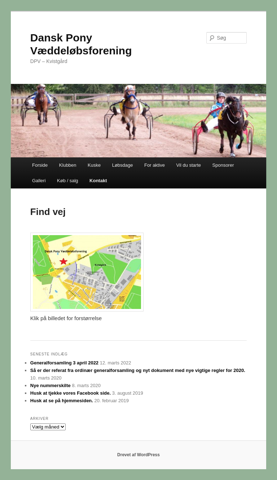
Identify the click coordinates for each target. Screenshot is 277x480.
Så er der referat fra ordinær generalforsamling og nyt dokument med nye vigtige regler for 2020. (137, 370)
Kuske (94, 165)
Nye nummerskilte (50, 385)
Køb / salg (67, 180)
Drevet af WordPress (138, 454)
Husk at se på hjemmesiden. (61, 400)
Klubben (67, 165)
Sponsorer (223, 165)
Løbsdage (122, 165)
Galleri (39, 180)
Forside (40, 165)
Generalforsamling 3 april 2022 (64, 362)
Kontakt (98, 180)
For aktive (154, 165)
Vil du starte (188, 165)
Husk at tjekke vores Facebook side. (70, 393)
